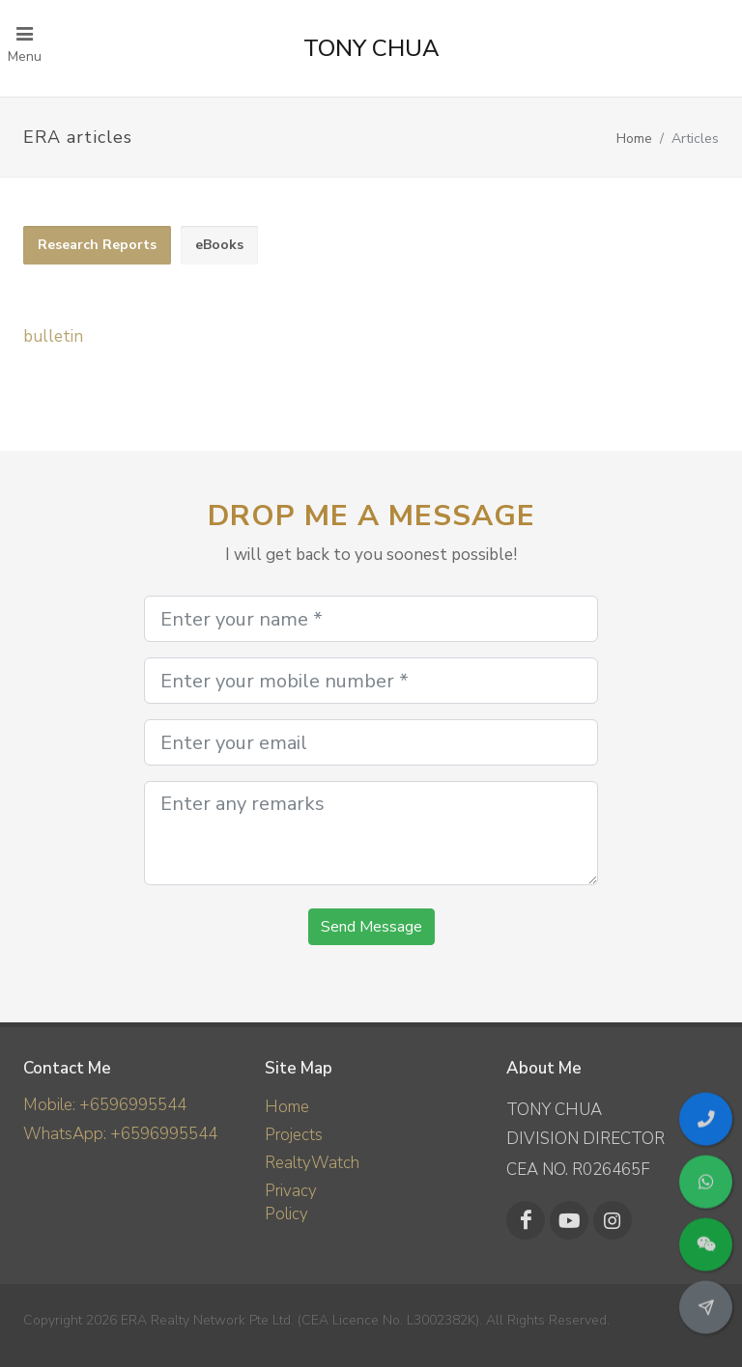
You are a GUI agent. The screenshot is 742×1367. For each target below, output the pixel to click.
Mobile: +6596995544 (104, 1105)
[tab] (97, 245)
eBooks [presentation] (219, 245)
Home (634, 138)
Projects (294, 1135)
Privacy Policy (291, 1202)
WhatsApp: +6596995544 (120, 1134)
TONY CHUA (371, 48)
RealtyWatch (312, 1163)
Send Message (371, 926)
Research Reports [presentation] (97, 245)
